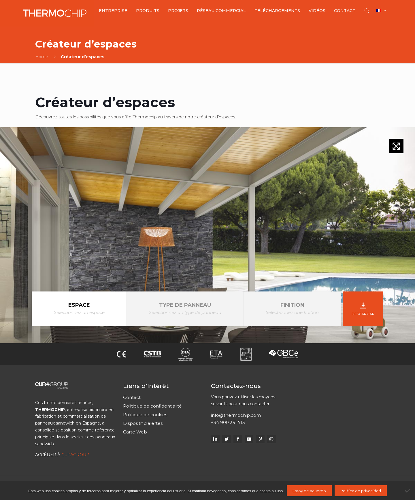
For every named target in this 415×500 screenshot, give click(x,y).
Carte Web (135, 432)
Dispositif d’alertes (143, 423)
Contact (132, 397)
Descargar (363, 308)
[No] (408, 490)
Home (41, 56)
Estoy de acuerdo (309, 490)
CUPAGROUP (75, 454)
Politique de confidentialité (152, 406)
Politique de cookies (145, 414)
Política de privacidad (360, 490)
